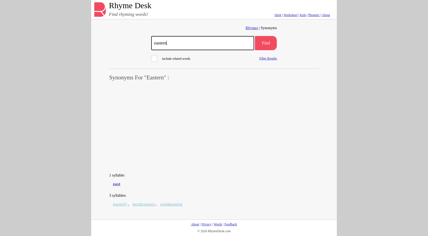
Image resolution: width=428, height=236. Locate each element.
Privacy (206, 224)
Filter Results (268, 58)
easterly (120, 204)
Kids (303, 15)
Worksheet (291, 15)
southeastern (171, 204)
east (116, 184)
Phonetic (314, 15)
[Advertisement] (214, 127)
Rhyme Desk (130, 5)
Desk (278, 15)
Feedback (230, 224)
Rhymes (252, 28)
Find (266, 43)
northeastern (144, 204)
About (326, 15)
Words (218, 224)
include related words (170, 59)
